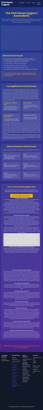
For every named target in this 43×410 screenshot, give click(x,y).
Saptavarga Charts (26, 375)
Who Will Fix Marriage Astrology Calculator (16, 385)
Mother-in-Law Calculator (15, 363)
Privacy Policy (15, 359)
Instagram (35, 369)
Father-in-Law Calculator (15, 366)
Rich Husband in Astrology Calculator (15, 376)
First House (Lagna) (7, 3)
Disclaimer (14, 357)
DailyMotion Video (37, 366)
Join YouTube (36, 367)
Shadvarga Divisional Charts (26, 370)
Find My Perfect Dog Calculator (26, 360)
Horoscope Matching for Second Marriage (26, 364)
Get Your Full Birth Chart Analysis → (21, 196)
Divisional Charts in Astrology (26, 367)
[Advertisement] (21, 261)
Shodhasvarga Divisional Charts (26, 378)
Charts (33, 2)
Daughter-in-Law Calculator (16, 369)
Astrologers (22, 2)
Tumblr (34, 360)
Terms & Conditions (16, 361)
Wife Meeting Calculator (25, 381)
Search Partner (39, 3)
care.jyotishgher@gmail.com (23, 347)
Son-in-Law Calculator (14, 372)
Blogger (34, 362)
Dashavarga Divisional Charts (26, 373)
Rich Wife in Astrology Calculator (14, 381)
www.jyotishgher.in (5, 360)
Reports (28, 2)
